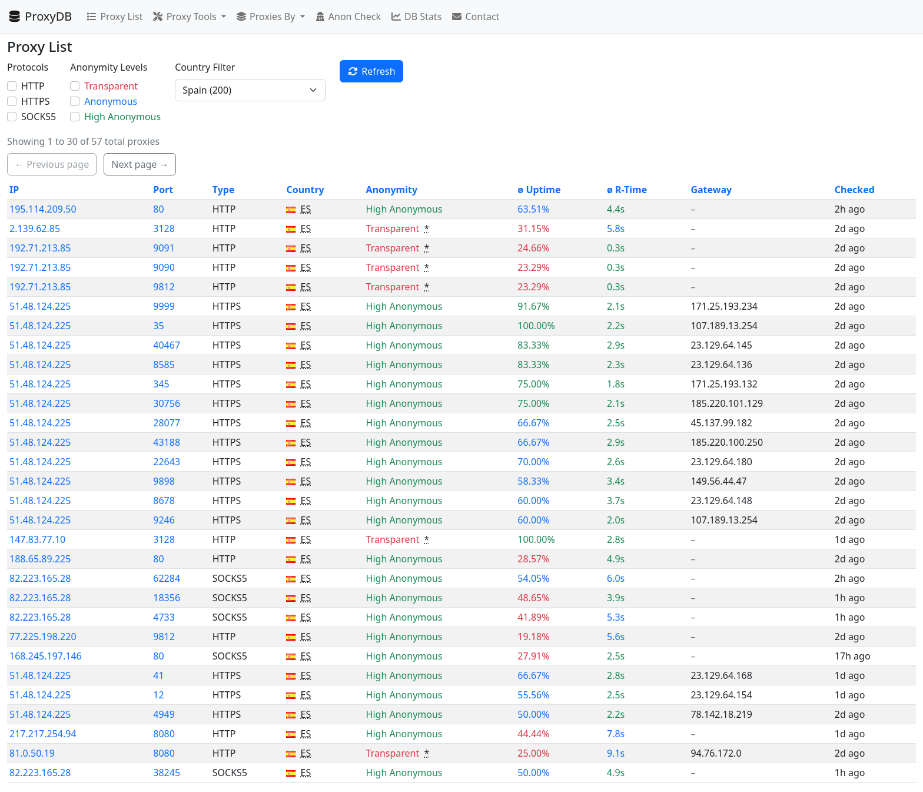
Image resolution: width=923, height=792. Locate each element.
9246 (164, 519)
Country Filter (205, 67)
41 (158, 675)
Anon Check (347, 16)
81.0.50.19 (32, 753)
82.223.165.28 (40, 578)
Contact (475, 16)
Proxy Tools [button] (185, 16)
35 (158, 325)
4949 (164, 714)
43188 (166, 442)
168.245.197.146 (45, 655)
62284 (166, 578)
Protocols (27, 67)
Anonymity (391, 189)
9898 (164, 481)
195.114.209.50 (43, 209)
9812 (164, 286)
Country (305, 189)
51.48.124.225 (40, 306)
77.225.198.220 (43, 636)
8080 (164, 733)
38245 (166, 772)
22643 (166, 461)
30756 (166, 403)
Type (224, 189)
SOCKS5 (38, 116)
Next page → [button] (139, 164)
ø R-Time (627, 189)
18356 (166, 597)
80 (158, 209)
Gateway (711, 189)
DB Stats (415, 16)
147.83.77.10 (37, 539)
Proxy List (114, 16)
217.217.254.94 (43, 733)
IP (14, 189)
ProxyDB (39, 16)
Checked (855, 189)
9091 (164, 247)
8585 (164, 364)
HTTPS (35, 101)
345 (161, 383)
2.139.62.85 (34, 228)
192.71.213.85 (40, 247)
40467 (166, 345)
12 (158, 694)
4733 (164, 617)
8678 (164, 500)
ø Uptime (538, 189)
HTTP (33, 85)
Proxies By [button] (266, 16)
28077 (166, 422)
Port (163, 189)
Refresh (371, 71)
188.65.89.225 (40, 558)
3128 (164, 228)
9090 (164, 267)
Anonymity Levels (108, 67)
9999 (164, 306)
